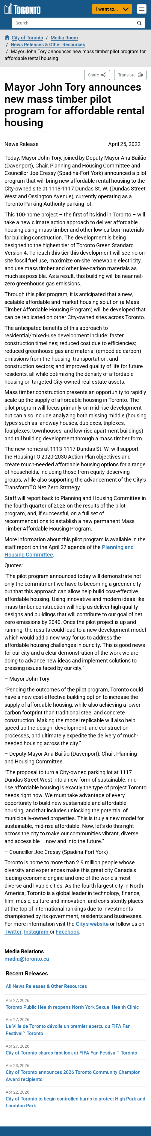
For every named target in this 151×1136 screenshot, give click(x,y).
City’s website (92, 923)
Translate (126, 75)
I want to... (107, 9)
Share (99, 74)
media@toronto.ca (26, 958)
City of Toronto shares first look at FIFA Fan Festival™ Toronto (71, 1052)
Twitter (13, 931)
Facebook (67, 931)
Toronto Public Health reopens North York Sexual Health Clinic (72, 1007)
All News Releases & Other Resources (46, 986)
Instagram (37, 931)
